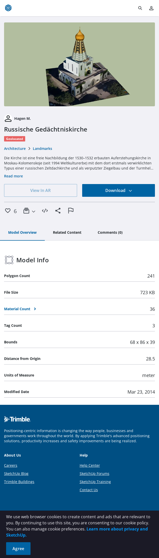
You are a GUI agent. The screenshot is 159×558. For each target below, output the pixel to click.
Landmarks (42, 148)
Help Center (90, 465)
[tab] (22, 233)
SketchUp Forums (94, 473)
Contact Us (89, 489)
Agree (18, 548)
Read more (13, 176)
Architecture (15, 148)
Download (118, 190)
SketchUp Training (95, 481)
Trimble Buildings (19, 481)
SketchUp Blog (16, 473)
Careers (10, 465)
